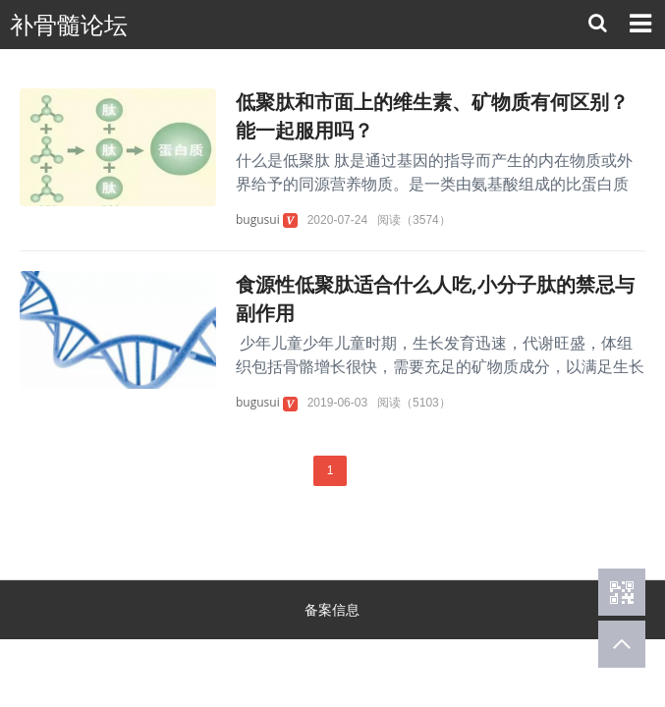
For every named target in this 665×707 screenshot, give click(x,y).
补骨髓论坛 (69, 25)
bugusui (258, 219)
